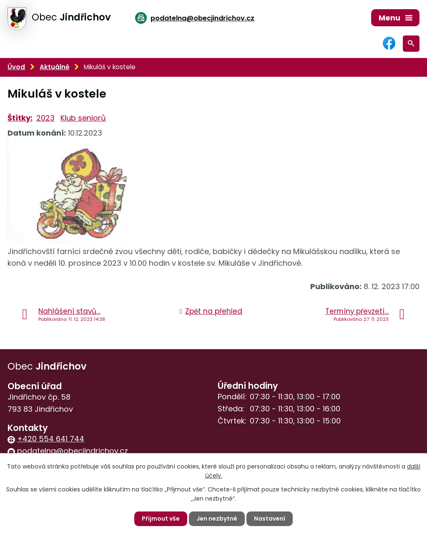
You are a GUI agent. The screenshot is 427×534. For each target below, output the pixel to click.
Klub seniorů (83, 118)
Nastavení (269, 518)
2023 (45, 118)
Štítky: (20, 118)
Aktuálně (54, 67)
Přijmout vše (161, 518)
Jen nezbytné (216, 518)
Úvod (16, 67)
